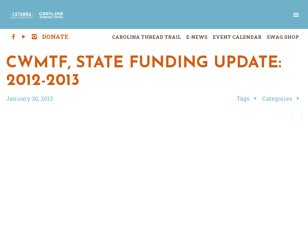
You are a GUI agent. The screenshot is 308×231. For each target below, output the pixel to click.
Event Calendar (237, 37)
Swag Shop (283, 37)
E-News (197, 37)
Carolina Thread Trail (146, 37)
